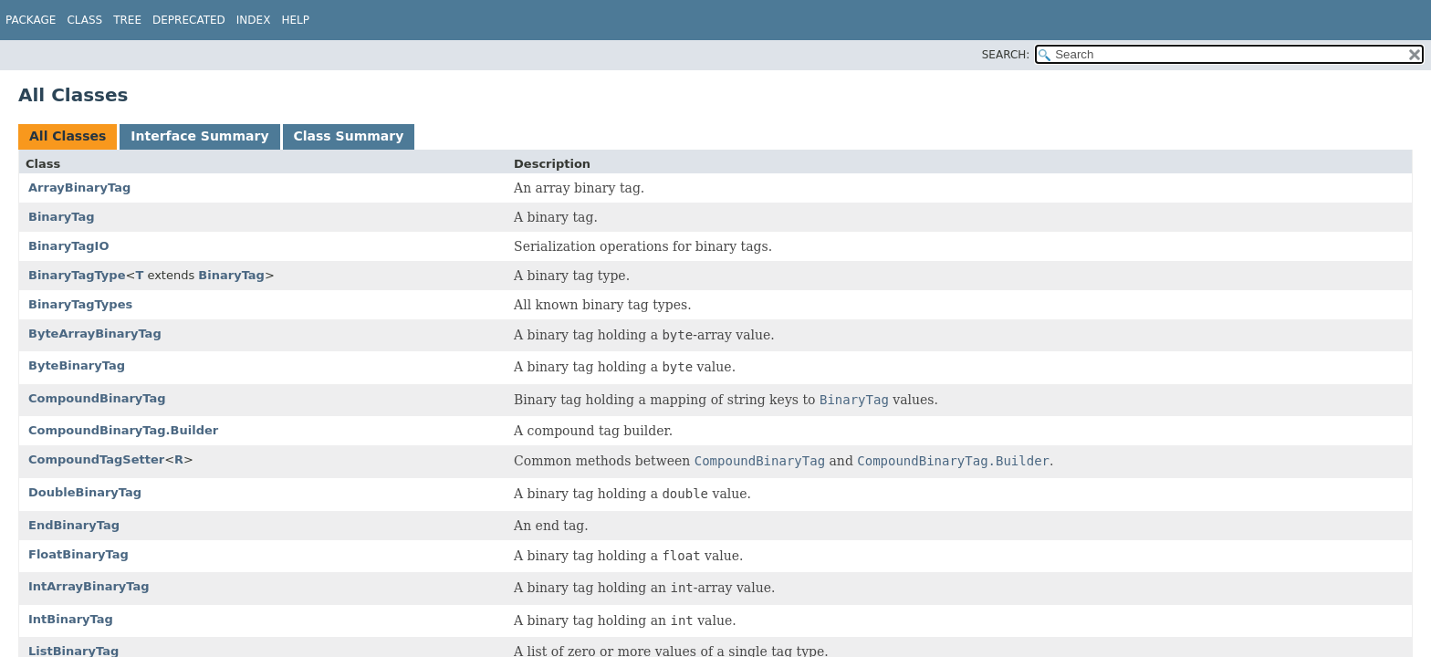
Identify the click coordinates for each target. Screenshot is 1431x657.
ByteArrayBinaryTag (95, 333)
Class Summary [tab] (349, 136)
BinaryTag (61, 217)
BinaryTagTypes (80, 304)
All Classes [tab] (67, 136)
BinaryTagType (76, 275)
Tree (127, 20)
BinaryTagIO (68, 246)
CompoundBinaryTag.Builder (123, 430)
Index (253, 20)
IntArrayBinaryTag (89, 586)
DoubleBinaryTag (84, 492)
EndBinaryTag (74, 525)
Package (30, 20)
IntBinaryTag (70, 619)
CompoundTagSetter (96, 459)
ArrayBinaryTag (79, 187)
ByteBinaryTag (76, 365)
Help (295, 20)
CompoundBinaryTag (97, 398)
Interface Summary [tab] (199, 136)
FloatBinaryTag (78, 554)
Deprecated (188, 20)
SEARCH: (1006, 54)
